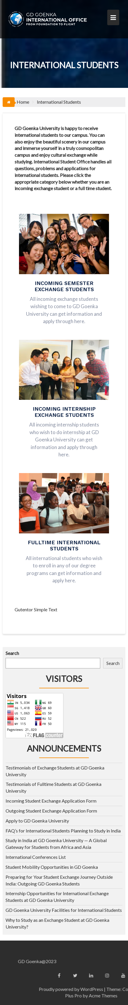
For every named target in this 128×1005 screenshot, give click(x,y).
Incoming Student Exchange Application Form (51, 800)
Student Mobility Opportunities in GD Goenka (52, 867)
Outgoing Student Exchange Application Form (51, 810)
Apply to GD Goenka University (37, 820)
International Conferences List (36, 857)
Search (12, 653)
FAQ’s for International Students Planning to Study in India (63, 830)
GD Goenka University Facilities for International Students (64, 910)
